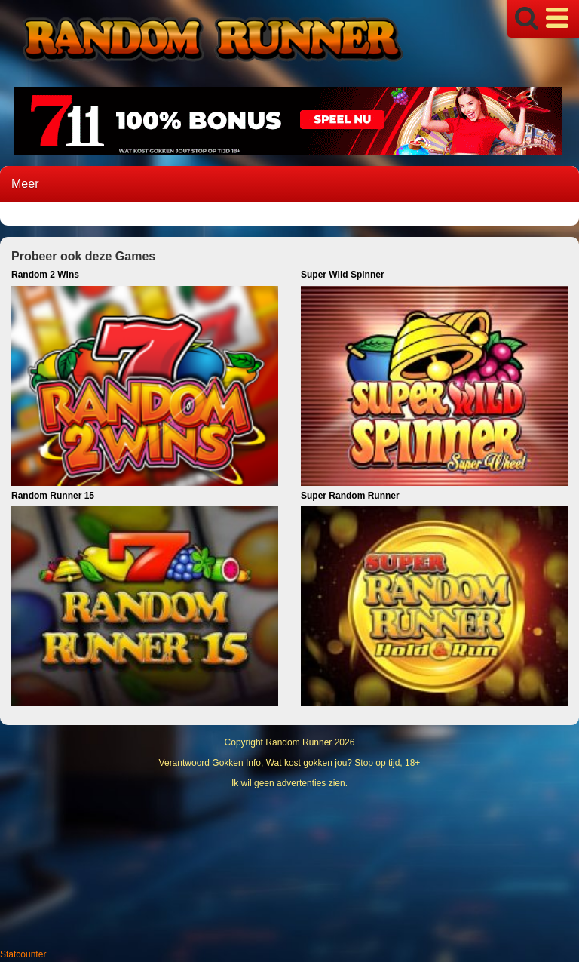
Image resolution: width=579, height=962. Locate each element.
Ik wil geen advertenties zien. (289, 783)
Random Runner (298, 742)
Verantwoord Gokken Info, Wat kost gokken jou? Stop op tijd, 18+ (290, 763)
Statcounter (23, 954)
